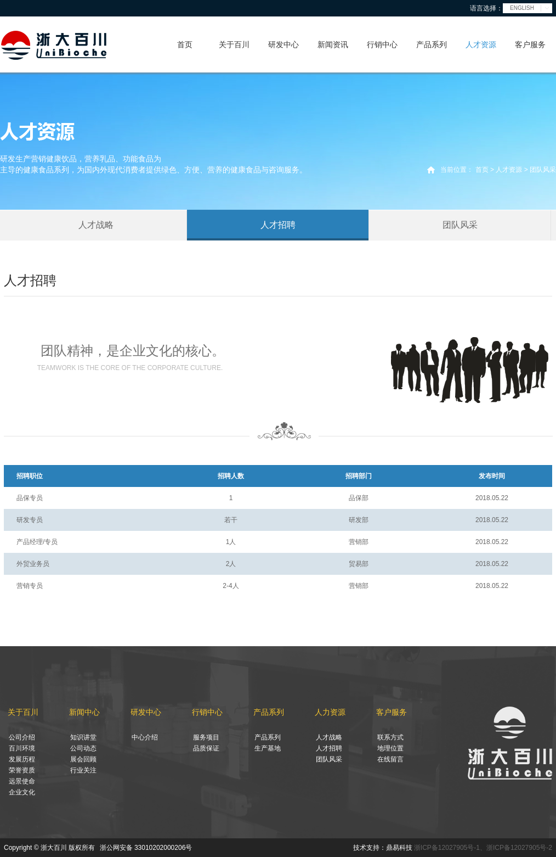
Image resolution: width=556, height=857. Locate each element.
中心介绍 (145, 737)
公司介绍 (22, 737)
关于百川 (234, 44)
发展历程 (22, 759)
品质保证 (206, 748)
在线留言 (390, 759)
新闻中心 (84, 712)
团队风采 (460, 224)
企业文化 (22, 792)
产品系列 (431, 44)
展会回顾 (83, 759)
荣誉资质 (22, 770)
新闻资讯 (332, 44)
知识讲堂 (83, 737)
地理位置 (390, 748)
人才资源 (481, 44)
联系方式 (390, 737)
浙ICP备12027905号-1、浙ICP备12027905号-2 (483, 848)
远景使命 (22, 781)
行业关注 (83, 770)
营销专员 (29, 586)
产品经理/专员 (37, 542)
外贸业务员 (32, 564)
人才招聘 (278, 224)
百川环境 (22, 748)
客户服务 (530, 44)
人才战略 (96, 224)
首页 (184, 44)
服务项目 (206, 737)
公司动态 (83, 748)
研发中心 (283, 44)
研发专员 (29, 520)
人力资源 (330, 712)
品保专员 (29, 498)
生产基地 (267, 748)
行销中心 (382, 44)
